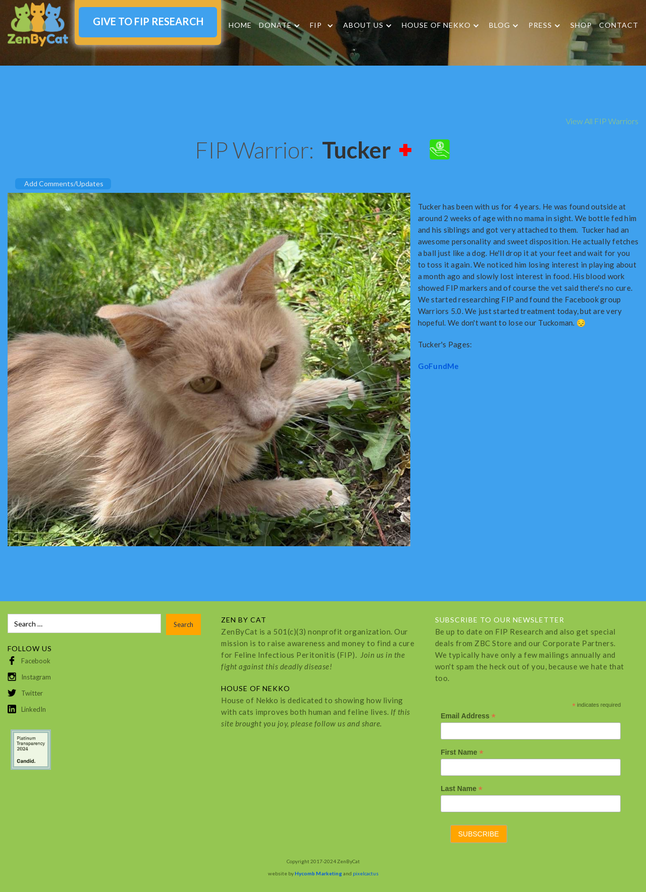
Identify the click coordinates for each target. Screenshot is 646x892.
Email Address (468, 716)
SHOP (581, 25)
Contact (618, 25)
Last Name (461, 789)
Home (240, 25)
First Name (462, 752)
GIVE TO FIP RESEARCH (148, 21)
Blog (499, 25)
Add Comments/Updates (63, 183)
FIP (316, 25)
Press (540, 25)
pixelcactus (366, 873)
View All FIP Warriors (602, 121)
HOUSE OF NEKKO (436, 25)
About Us (363, 25)
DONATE (275, 25)
